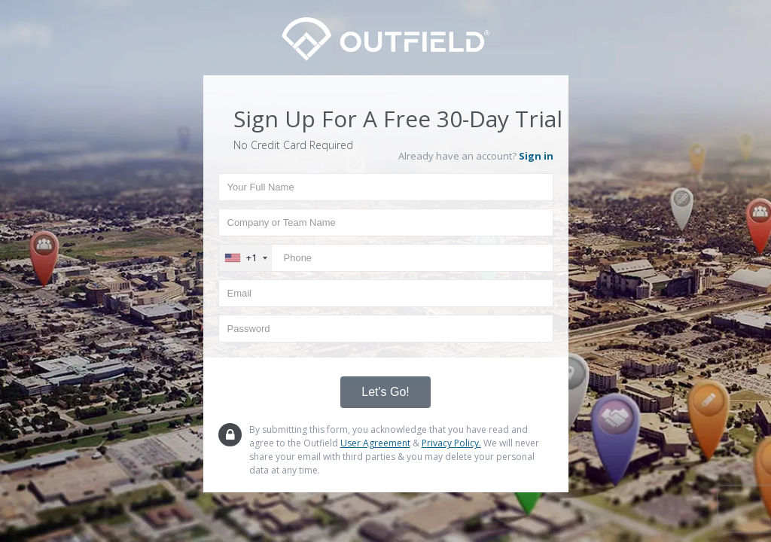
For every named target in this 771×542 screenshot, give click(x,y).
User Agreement (375, 443)
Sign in (536, 156)
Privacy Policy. (451, 443)
